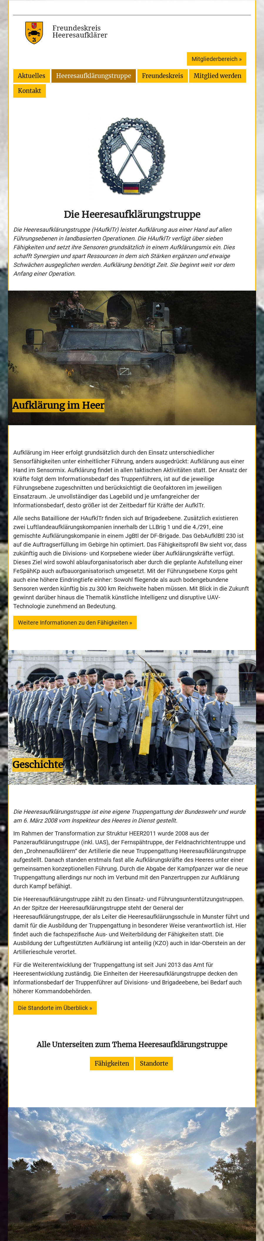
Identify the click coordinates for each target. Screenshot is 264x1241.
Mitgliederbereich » (217, 58)
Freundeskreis (162, 75)
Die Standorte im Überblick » (55, 1007)
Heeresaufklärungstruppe (93, 75)
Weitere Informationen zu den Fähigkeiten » (75, 622)
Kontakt (29, 90)
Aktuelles (31, 75)
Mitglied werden (217, 75)
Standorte (154, 1063)
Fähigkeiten (112, 1063)
